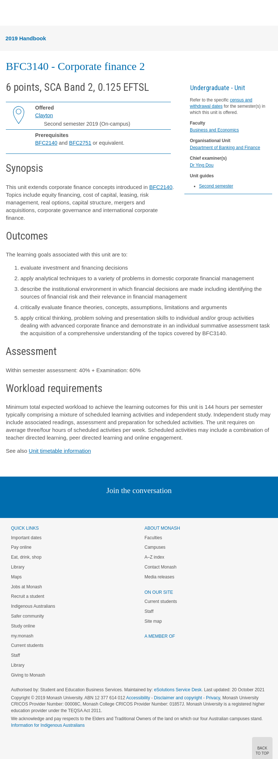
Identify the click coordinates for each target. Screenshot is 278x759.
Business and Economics (214, 130)
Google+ (145, 505)
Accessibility (138, 697)
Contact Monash (160, 567)
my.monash (22, 635)
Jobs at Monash (26, 586)
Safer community (27, 616)
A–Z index (154, 557)
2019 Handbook (25, 38)
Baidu (190, 505)
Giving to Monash (28, 675)
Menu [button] (9, 13)
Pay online (21, 547)
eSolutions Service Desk (178, 689)
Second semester (216, 186)
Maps (16, 577)
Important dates (26, 537)
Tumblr (159, 505)
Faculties (153, 537)
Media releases (159, 577)
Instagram (87, 505)
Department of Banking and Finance (225, 147)
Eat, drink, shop (26, 557)
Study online (23, 626)
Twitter (118, 505)
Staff (15, 655)
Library (18, 567)
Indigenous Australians (33, 606)
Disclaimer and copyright (178, 697)
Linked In (102, 505)
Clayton (44, 115)
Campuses (154, 547)
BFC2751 (80, 143)
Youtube (174, 505)
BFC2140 (46, 143)
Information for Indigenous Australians (47, 725)
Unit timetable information (60, 451)
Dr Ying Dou (202, 165)
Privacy (213, 697)
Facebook (131, 505)
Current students (27, 645)
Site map (153, 621)
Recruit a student (27, 596)
